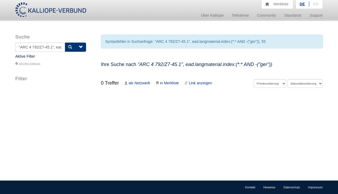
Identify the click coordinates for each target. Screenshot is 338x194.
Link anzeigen (198, 83)
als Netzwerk (137, 83)
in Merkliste (167, 83)
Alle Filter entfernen (27, 63)
